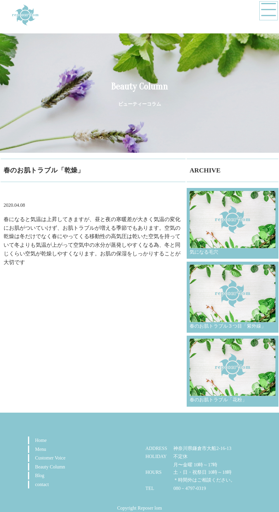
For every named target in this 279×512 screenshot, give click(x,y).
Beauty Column (50, 466)
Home (41, 440)
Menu (40, 449)
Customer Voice (50, 457)
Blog (39, 475)
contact (42, 484)
